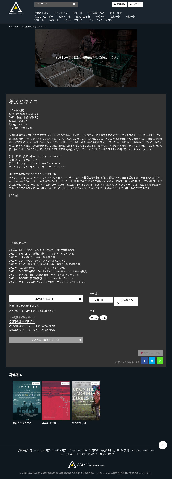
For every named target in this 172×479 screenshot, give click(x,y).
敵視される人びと (22, 422)
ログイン (137, 4)
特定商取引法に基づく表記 (115, 450)
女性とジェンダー (43, 16)
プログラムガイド (77, 450)
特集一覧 (77, 12)
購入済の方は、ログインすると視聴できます (32, 310)
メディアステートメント (73, 453)
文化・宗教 (65, 16)
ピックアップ (60, 12)
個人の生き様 (83, 16)
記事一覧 (39, 20)
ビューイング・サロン (100, 20)
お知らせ (93, 453)
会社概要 (45, 450)
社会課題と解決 (96, 12)
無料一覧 (54, 20)
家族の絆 (100, 16)
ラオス (94, 317)
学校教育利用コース (28, 450)
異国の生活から (50, 422)
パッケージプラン (73, 20)
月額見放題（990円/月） (22, 321)
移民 (104, 317)
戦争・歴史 (116, 12)
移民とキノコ (79, 422)
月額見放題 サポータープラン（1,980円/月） (32, 325)
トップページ (14, 26)
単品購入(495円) (58, 298)
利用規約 (94, 450)
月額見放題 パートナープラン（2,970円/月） (32, 330)
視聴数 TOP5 (41, 12)
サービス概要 (59, 450)
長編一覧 (115, 16)
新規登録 (121, 4)
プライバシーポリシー (142, 450)
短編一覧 (130, 16)
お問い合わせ (107, 453)
